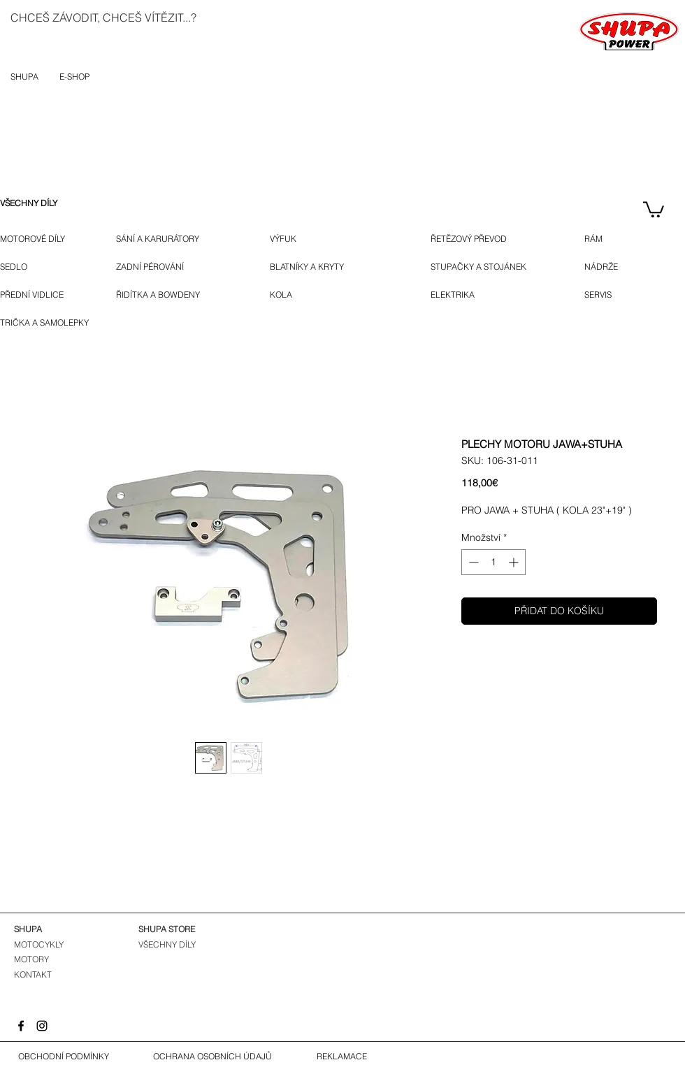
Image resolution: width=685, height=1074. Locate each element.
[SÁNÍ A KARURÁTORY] (169, 239)
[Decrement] (472, 562)
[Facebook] (21, 1026)
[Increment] (515, 562)
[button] (653, 208)
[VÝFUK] (291, 239)
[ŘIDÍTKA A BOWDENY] (173, 295)
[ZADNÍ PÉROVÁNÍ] (162, 267)
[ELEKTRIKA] (454, 295)
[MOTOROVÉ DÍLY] (39, 239)
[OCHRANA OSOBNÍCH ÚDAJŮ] (212, 1057)
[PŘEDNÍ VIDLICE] (37, 295)
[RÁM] (604, 239)
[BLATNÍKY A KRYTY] (331, 267)
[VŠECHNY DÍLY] (39, 203)
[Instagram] (42, 1026)
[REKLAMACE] (341, 1057)
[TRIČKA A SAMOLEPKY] (47, 323)
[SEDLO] (15, 267)
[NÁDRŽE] (606, 267)
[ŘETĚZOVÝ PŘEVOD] (487, 239)
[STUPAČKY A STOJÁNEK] (488, 267)
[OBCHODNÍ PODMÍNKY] (63, 1057)
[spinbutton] (493, 562)
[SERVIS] (601, 295)
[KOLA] (290, 295)
